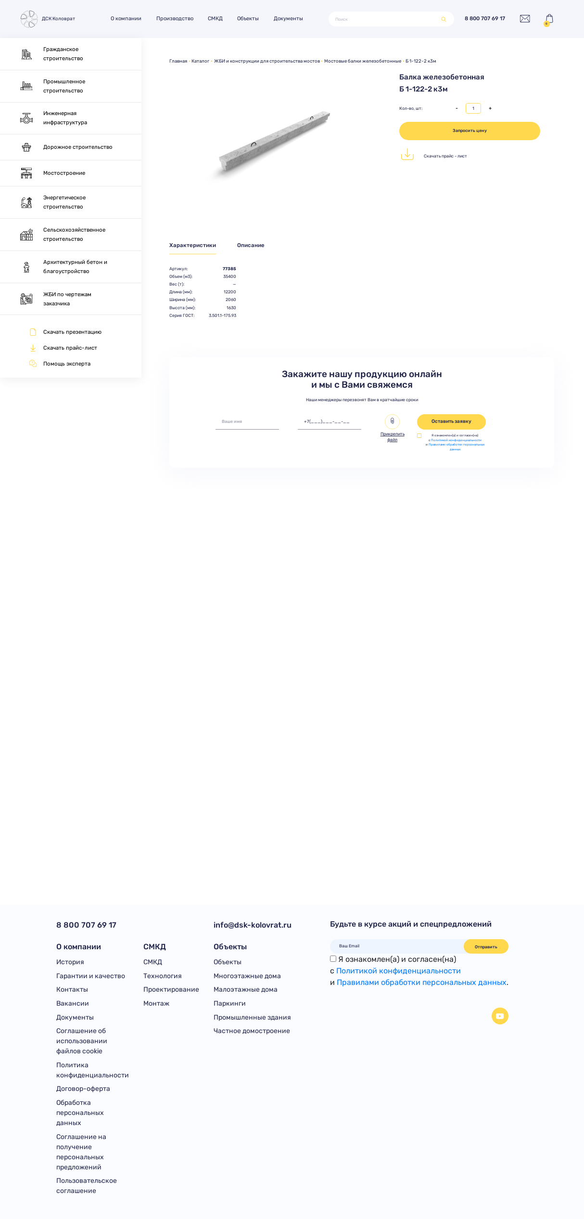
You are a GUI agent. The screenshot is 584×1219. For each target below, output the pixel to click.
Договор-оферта (83, 1089)
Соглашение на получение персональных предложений (81, 1152)
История (70, 962)
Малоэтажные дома (246, 989)
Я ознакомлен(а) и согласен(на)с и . (419, 971)
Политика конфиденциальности (92, 1070)
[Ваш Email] (397, 946)
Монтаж (156, 1003)
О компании (126, 18)
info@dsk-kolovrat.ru (253, 925)
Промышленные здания (252, 1017)
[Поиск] (385, 19)
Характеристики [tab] (192, 245)
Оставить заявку (451, 421)
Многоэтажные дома (247, 976)
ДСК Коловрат (47, 18)
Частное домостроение (252, 1031)
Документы (288, 18)
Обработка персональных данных (80, 1113)
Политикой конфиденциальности (456, 440)
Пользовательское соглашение (86, 1186)
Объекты (248, 18)
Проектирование (171, 989)
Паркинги (230, 1003)
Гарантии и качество (90, 976)
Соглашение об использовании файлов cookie (81, 1041)
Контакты (72, 989)
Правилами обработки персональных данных (456, 447)
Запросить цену (470, 130)
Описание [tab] (251, 245)
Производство (174, 18)
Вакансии (72, 1003)
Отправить (486, 946)
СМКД (215, 18)
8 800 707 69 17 (485, 19)
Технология (162, 976)
